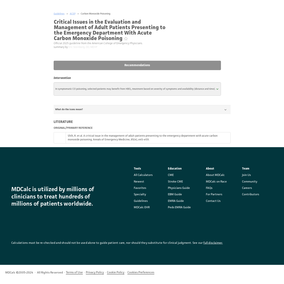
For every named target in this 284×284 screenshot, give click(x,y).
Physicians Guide (179, 188)
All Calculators (143, 175)
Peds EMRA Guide (179, 207)
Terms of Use (74, 272)
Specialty (140, 194)
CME (171, 175)
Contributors (250, 194)
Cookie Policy (115, 272)
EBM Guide (175, 194)
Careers (247, 188)
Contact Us (213, 201)
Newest (139, 181)
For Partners (214, 194)
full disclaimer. (213, 243)
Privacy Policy (95, 272)
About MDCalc (215, 175)
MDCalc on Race (216, 181)
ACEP (72, 14)
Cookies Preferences (140, 272)
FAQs (209, 188)
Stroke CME (175, 181)
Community (249, 181)
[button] (137, 89)
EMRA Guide (176, 201)
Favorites (140, 188)
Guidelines (59, 14)
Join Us (246, 175)
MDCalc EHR (142, 207)
